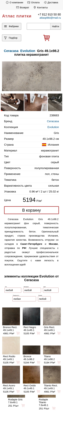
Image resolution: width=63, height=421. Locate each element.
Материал (26, 286)
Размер (40, 295)
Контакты (40, 7)
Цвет (44, 286)
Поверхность (16, 295)
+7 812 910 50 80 (49, 14)
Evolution (27, 51)
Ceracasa (53, 121)
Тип (6, 286)
